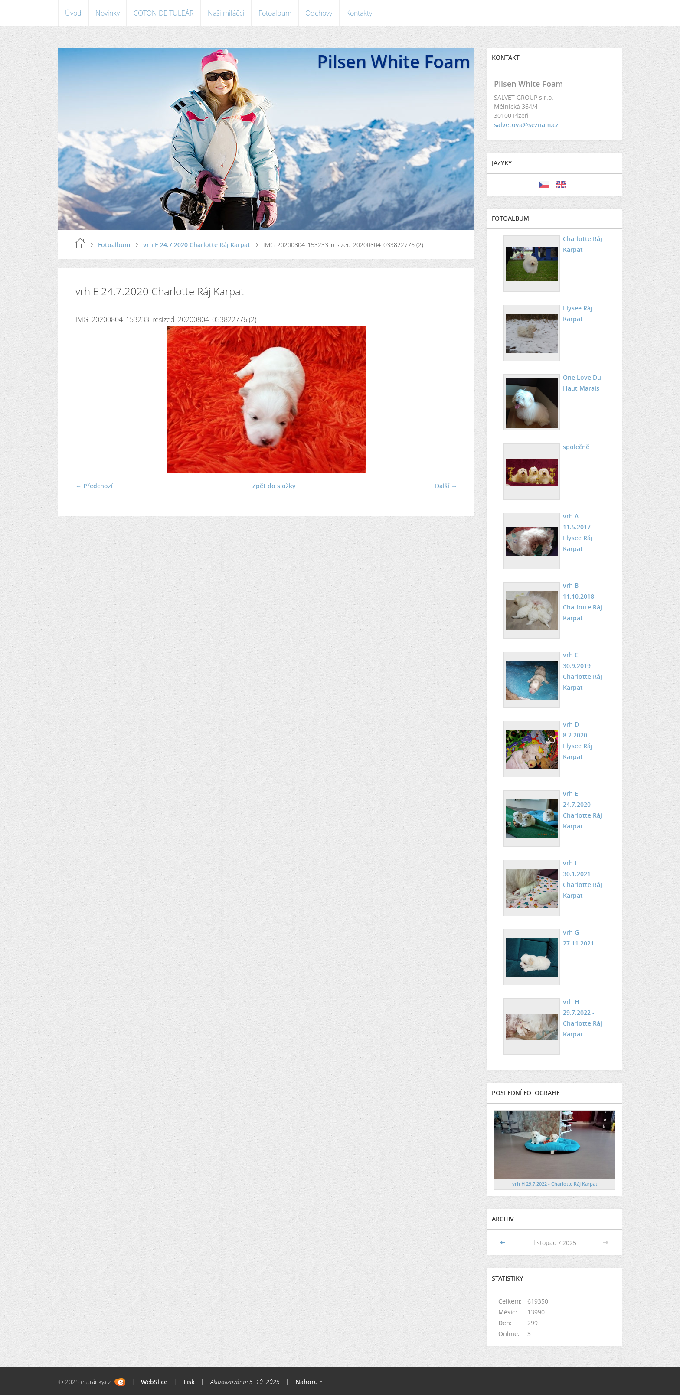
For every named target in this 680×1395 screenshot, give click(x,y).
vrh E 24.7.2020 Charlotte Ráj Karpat (196, 245)
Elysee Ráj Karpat (577, 313)
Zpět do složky (274, 486)
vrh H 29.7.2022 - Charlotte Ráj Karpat (582, 1017)
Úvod (73, 13)
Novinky (107, 13)
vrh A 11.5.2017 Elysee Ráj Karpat (577, 532)
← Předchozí (94, 486)
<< (503, 1243)
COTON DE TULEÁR (164, 13)
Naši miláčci (226, 13)
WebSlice (154, 1382)
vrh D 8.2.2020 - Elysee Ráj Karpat (577, 740)
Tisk (189, 1382)
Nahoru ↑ (309, 1382)
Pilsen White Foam (393, 61)
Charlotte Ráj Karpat (582, 244)
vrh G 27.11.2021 (578, 937)
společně (576, 447)
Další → (446, 486)
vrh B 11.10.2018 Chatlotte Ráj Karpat (582, 601)
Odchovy (318, 13)
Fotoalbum (274, 13)
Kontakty (359, 13)
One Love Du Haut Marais (582, 382)
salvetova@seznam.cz (526, 125)
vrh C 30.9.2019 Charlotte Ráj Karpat (582, 671)
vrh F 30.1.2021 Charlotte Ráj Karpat (582, 879)
